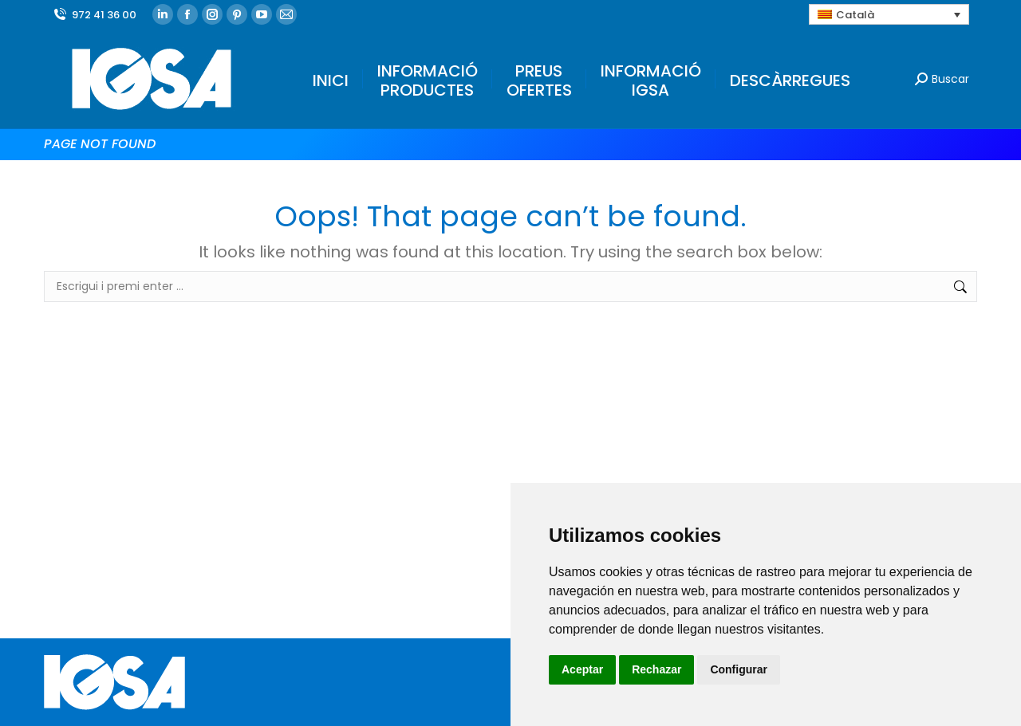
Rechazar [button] (656, 669)
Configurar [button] (738, 669)
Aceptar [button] (582, 669)
